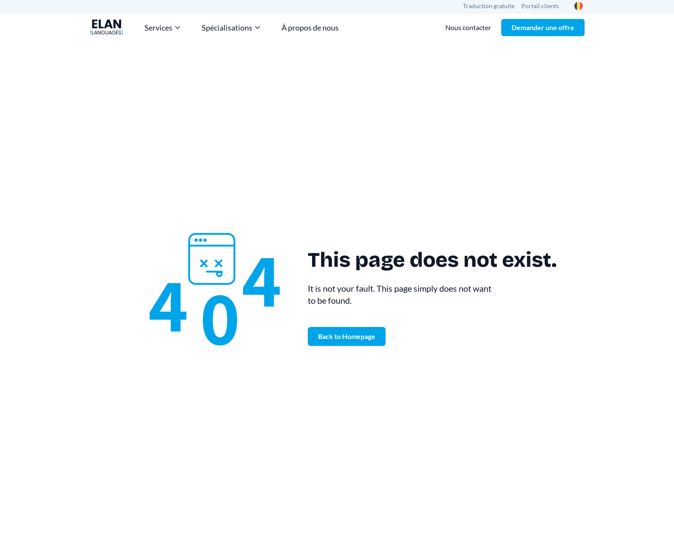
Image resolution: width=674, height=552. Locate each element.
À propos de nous (310, 27)
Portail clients (540, 5)
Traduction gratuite (489, 5)
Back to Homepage (346, 336)
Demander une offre (543, 27)
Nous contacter (468, 27)
